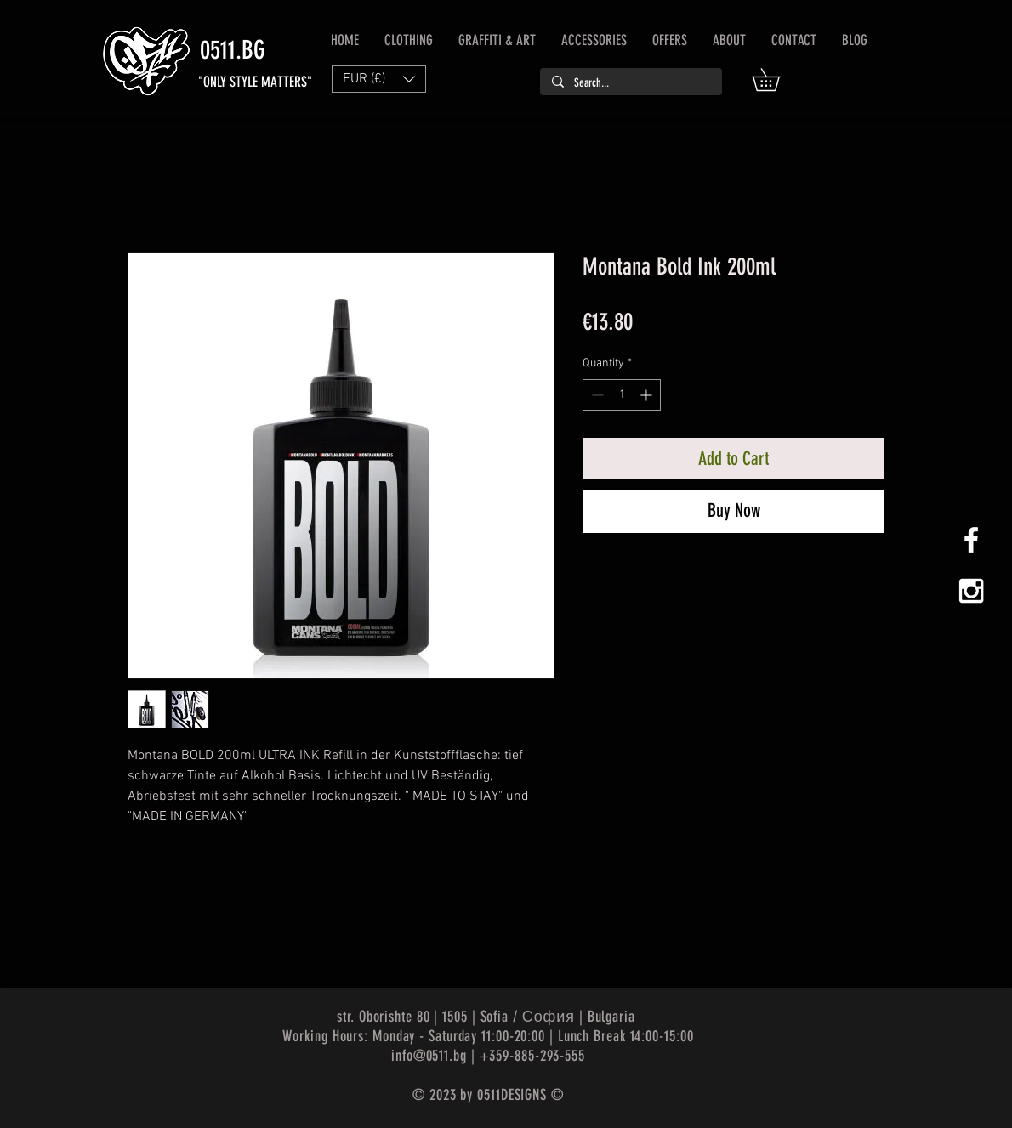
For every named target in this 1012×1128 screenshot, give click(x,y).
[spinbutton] (621, 395)
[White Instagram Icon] (971, 591)
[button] (777, 79)
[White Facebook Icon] (971, 540)
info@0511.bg (429, 1055)
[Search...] (630, 83)
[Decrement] (595, 395)
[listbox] (379, 79)
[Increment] (647, 395)
